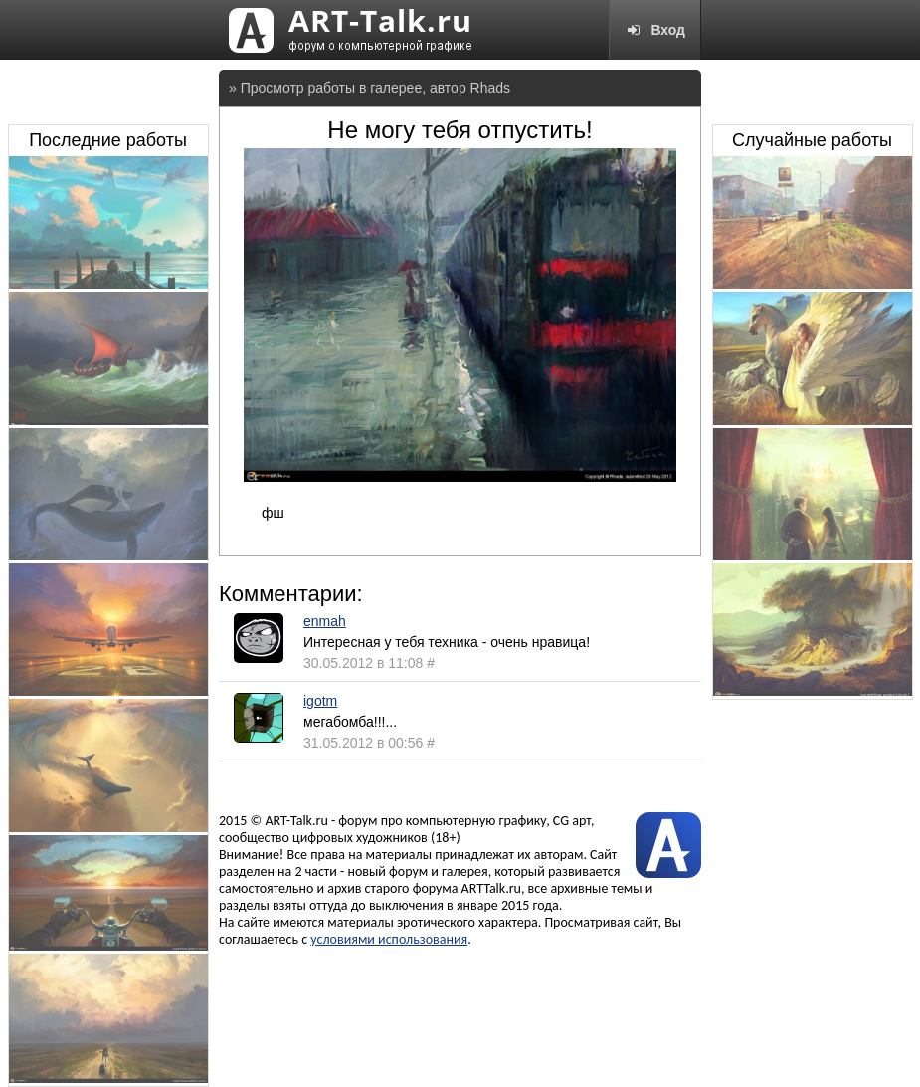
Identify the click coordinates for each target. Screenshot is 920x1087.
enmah (324, 621)
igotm (320, 701)
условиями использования (388, 939)
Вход (655, 30)
